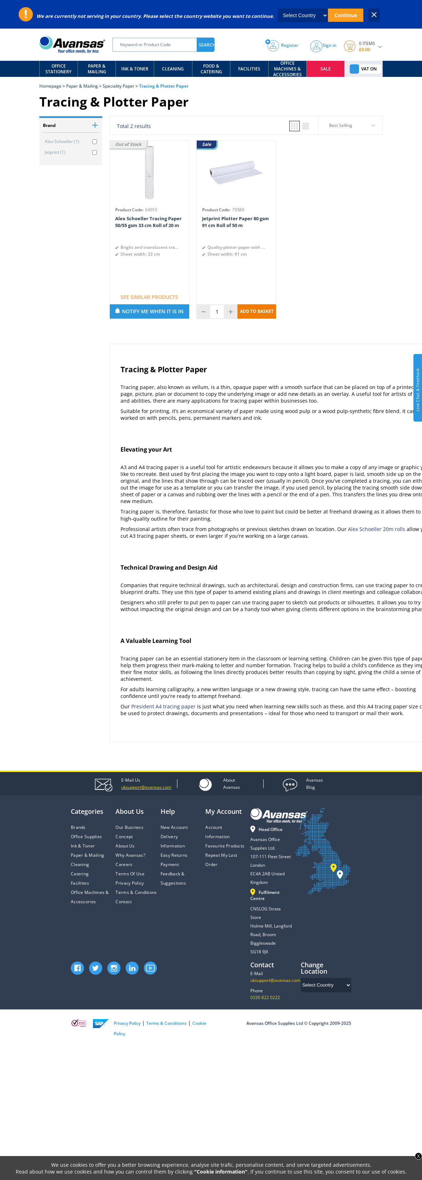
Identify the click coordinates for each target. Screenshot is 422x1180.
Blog (314, 783)
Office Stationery (58, 69)
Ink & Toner (134, 69)
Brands (78, 827)
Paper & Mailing (97, 69)
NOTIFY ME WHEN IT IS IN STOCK (152, 313)
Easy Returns (174, 855)
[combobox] (350, 128)
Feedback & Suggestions (173, 878)
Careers (124, 864)
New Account (174, 827)
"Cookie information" (220, 1171)
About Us (125, 846)
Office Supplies (86, 837)
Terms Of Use (130, 874)
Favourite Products (224, 846)
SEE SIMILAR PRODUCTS (149, 297)
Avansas (231, 783)
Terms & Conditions (136, 892)
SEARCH (207, 45)
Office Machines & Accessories (287, 69)
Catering (80, 874)
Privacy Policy (130, 883)
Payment (170, 864)
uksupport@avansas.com (275, 980)
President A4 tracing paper (163, 706)
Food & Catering (211, 69)
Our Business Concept (129, 832)
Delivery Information (173, 841)
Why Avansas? (130, 855)
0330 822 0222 (265, 997)
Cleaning (173, 69)
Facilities (249, 69)
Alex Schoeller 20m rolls (376, 529)
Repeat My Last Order (221, 859)
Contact (124, 902)
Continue (345, 15)
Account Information (217, 832)
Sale (325, 69)
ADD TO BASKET (257, 311)
